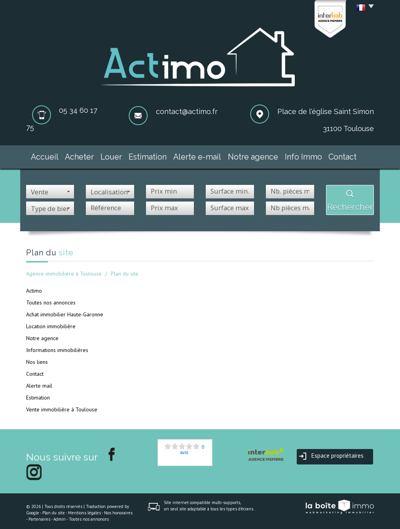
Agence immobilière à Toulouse (64, 270)
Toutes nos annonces (51, 299)
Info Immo (306, 155)
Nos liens (37, 358)
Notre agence (256, 155)
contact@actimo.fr (187, 111)
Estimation (154, 155)
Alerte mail (39, 382)
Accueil (38, 155)
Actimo (34, 287)
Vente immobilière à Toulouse (61, 405)
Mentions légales (84, 509)
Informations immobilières (57, 346)
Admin (59, 515)
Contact (348, 155)
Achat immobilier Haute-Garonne (64, 310)
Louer (114, 155)
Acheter (77, 155)
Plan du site (53, 509)
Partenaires (39, 515)
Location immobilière (51, 322)
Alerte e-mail (202, 155)
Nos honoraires (118, 509)
